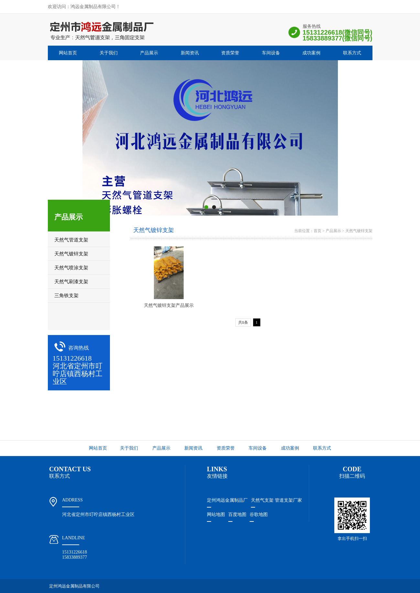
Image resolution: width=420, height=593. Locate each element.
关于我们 (109, 52)
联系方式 (352, 52)
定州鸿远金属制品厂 (227, 500)
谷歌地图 (259, 514)
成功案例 (311, 52)
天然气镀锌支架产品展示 (169, 305)
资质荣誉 (230, 52)
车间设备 (271, 52)
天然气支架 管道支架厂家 (276, 500)
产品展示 (149, 52)
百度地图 (237, 514)
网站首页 (68, 52)
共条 (243, 322)
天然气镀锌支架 (358, 231)
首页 (317, 231)
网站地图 (216, 514)
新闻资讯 (190, 52)
